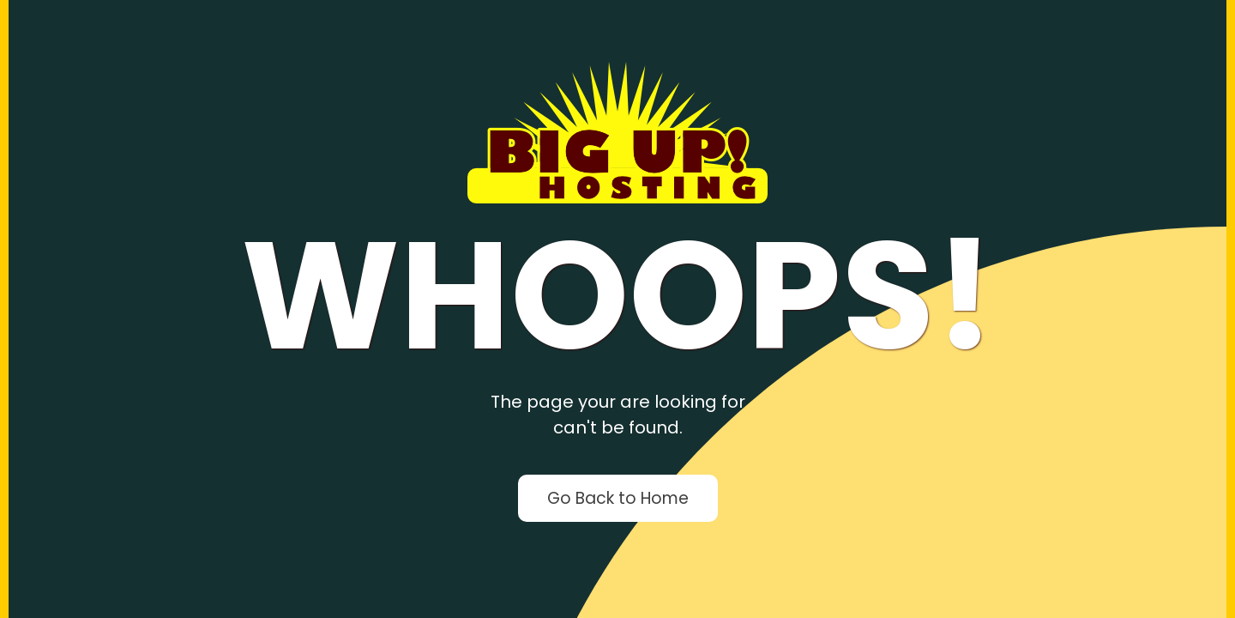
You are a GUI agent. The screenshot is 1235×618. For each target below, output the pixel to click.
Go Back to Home (618, 498)
